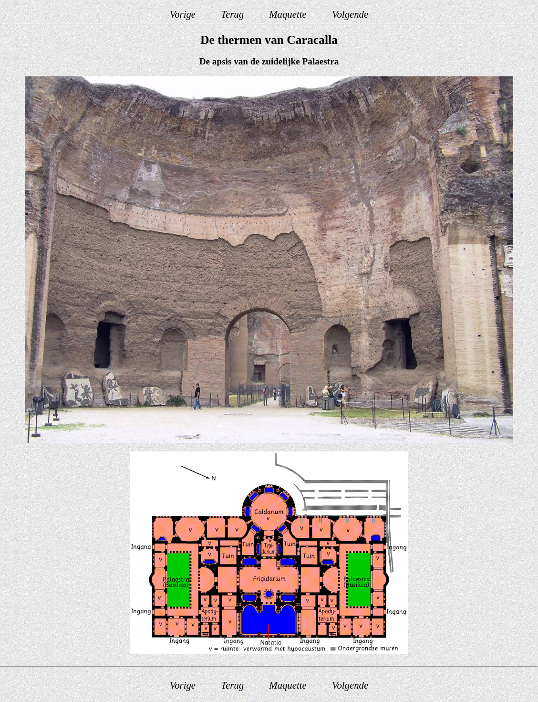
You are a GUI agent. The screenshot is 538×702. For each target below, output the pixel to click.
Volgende (350, 14)
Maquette (288, 14)
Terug (232, 14)
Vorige (183, 14)
